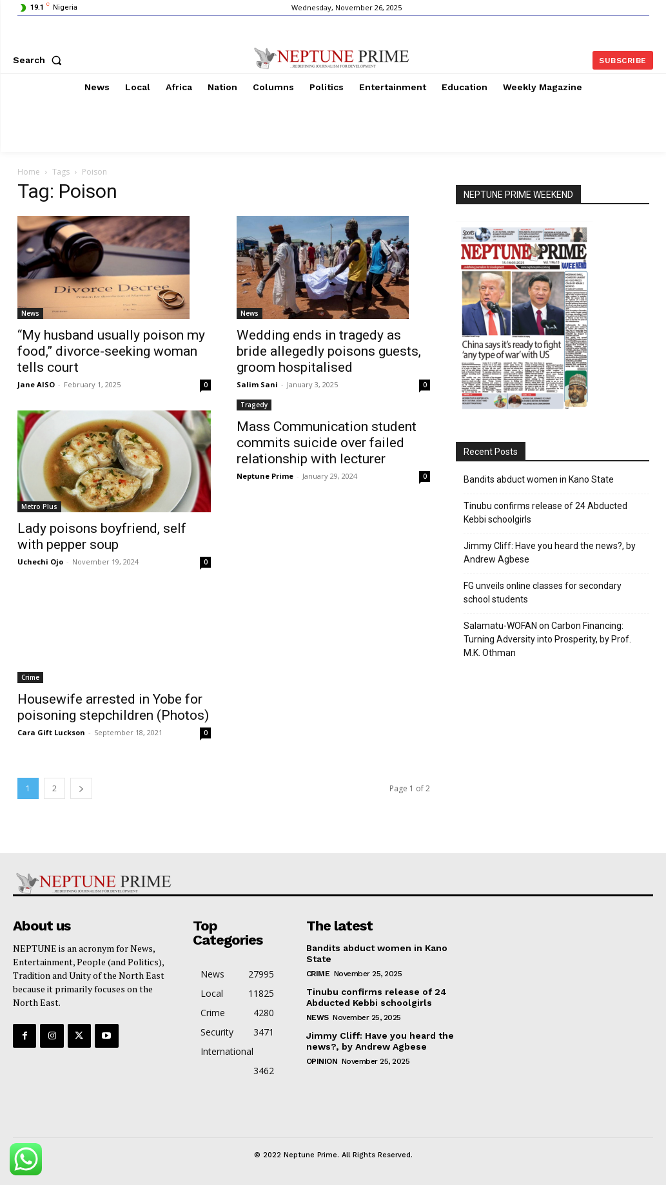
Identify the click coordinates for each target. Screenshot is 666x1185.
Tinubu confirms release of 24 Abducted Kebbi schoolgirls (545, 513)
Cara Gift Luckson (51, 732)
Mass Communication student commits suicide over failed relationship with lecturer (326, 443)
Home (28, 171)
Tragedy (254, 404)
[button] (40, 59)
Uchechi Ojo (40, 561)
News (30, 313)
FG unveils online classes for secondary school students (543, 592)
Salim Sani (257, 384)
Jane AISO (36, 384)
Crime (30, 677)
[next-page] (81, 788)
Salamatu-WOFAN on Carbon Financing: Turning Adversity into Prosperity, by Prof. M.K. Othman (547, 639)
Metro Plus (39, 506)
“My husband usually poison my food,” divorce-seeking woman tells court (111, 351)
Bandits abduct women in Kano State (539, 479)
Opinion (322, 1060)
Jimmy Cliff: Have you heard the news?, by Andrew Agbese (550, 552)
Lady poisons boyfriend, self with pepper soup (101, 536)
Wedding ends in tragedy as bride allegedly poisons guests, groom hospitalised (329, 351)
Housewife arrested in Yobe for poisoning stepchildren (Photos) (113, 707)
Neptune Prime (265, 476)
